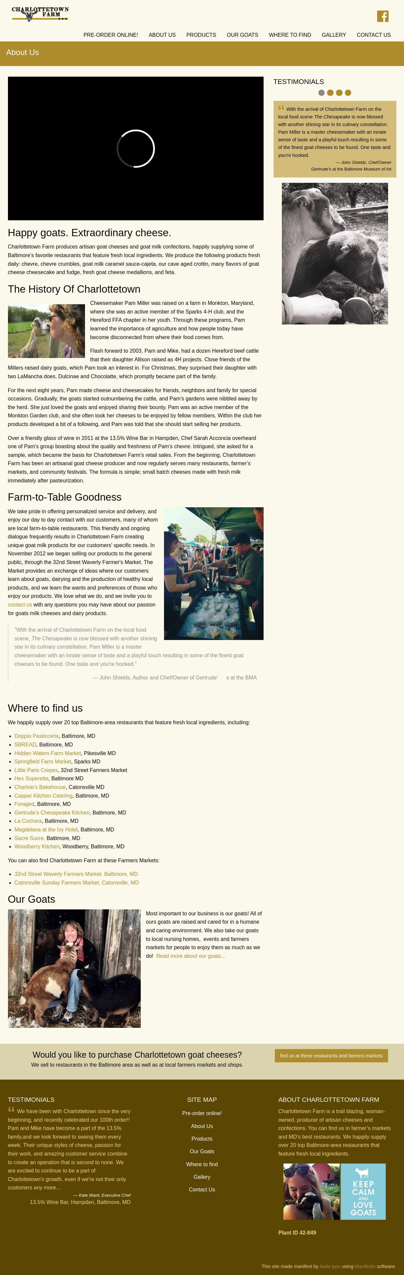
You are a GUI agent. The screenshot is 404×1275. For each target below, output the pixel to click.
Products (202, 1139)
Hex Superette (31, 778)
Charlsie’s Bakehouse (40, 787)
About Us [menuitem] (162, 35)
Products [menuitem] (201, 35)
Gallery (202, 1177)
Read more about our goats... (190, 956)
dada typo (330, 1266)
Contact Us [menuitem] (374, 35)
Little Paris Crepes (36, 770)
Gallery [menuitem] (334, 35)
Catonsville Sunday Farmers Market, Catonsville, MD (77, 882)
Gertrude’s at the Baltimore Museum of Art (351, 169)
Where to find (202, 1164)
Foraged (25, 804)
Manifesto (365, 1266)
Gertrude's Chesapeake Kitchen (52, 812)
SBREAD (26, 744)
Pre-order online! (202, 1113)
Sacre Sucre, (30, 838)
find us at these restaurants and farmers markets (331, 1055)
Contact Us (202, 1189)
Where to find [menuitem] (290, 35)
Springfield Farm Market (43, 761)
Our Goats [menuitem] (242, 35)
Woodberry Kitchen (37, 846)
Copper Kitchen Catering (44, 796)
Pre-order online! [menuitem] (110, 35)
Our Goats (202, 1151)
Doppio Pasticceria (37, 736)
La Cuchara (28, 821)
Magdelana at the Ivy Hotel (46, 829)
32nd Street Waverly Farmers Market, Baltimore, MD (76, 874)
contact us (20, 604)
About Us (202, 1126)
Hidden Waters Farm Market (48, 753)
